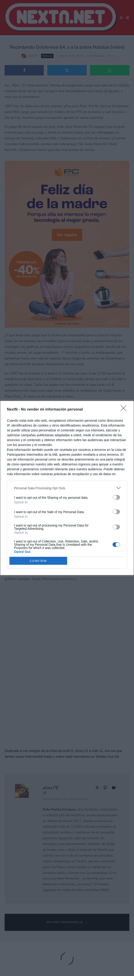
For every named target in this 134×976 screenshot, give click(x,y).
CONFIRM (38, 561)
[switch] (116, 497)
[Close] (125, 409)
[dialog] (67, 488)
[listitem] (67, 488)
